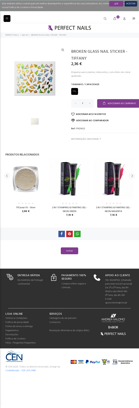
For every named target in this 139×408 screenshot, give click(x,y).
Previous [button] (7, 181)
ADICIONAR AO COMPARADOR (90, 120)
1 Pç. (75, 91)
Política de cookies (15, 339)
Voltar (69, 251)
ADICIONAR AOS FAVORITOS (88, 114)
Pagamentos (12, 330)
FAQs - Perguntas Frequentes (20, 343)
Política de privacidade (17, 322)
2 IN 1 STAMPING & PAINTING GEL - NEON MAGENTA (113, 209)
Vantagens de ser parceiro (63, 318)
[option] (37, 121)
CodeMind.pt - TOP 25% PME (20, 371)
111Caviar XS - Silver (25, 208)
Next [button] (132, 181)
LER (116, 4)
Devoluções (11, 335)
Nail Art (25, 35)
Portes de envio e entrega (19, 326)
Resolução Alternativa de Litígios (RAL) (69, 330)
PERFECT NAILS (12, 35)
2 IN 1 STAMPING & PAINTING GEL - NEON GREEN (69, 209)
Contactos (54, 322)
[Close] (130, 4)
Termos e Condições (16, 318)
